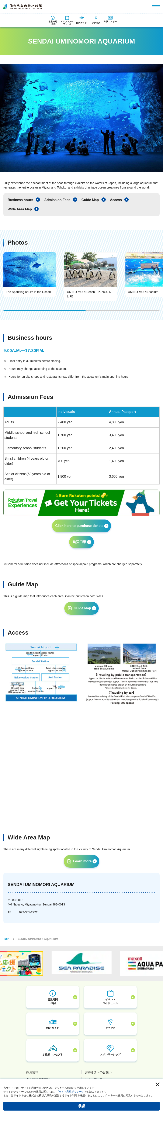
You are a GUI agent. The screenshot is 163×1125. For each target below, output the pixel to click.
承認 (81, 1106)
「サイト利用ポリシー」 (70, 1091)
